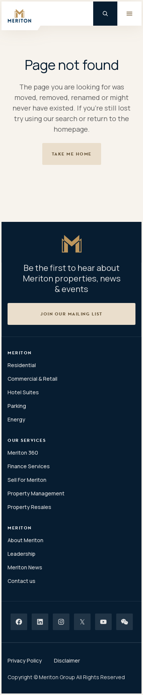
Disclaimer (67, 660)
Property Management (36, 493)
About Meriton (25, 540)
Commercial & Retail (32, 378)
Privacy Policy (25, 660)
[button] (71, 313)
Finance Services (29, 466)
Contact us (21, 580)
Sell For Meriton (27, 479)
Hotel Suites (23, 392)
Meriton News (25, 567)
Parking (17, 405)
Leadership (21, 553)
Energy (16, 419)
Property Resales (29, 506)
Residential (22, 365)
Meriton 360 (23, 452)
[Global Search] (105, 14)
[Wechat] (124, 622)
